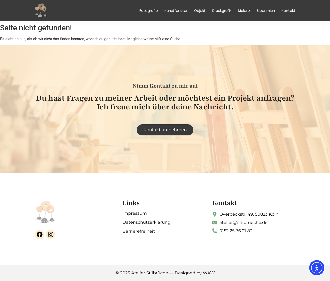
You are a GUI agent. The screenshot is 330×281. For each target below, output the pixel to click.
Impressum (134, 213)
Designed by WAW (195, 273)
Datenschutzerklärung (146, 222)
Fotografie (148, 10)
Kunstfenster (176, 10)
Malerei (244, 10)
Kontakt (288, 10)
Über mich (266, 10)
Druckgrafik (221, 10)
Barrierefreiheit (138, 231)
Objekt (200, 10)
